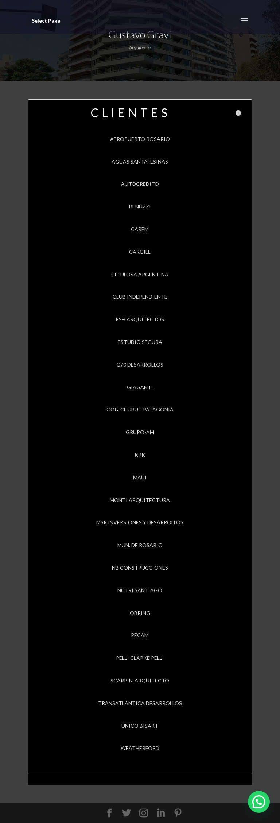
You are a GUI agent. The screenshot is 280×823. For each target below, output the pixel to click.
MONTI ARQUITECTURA (140, 500)
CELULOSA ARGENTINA (139, 274)
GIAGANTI (140, 387)
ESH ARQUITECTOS (140, 319)
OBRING (140, 613)
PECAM (140, 635)
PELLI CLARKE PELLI (140, 658)
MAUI (140, 477)
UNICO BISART (139, 726)
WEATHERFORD (140, 748)
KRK (140, 455)
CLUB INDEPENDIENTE (140, 297)
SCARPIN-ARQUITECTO (139, 680)
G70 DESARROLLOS (139, 364)
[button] (259, 802)
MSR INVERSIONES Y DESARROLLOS (139, 522)
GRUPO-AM (140, 432)
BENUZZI (140, 206)
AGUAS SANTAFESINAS (140, 161)
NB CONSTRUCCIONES (140, 567)
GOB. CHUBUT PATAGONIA (140, 409)
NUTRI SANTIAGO (139, 590)
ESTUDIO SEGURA (140, 342)
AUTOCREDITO (140, 184)
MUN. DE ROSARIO (140, 545)
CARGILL (140, 252)
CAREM (140, 229)
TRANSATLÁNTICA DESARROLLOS (140, 703)
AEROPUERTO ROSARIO (140, 139)
